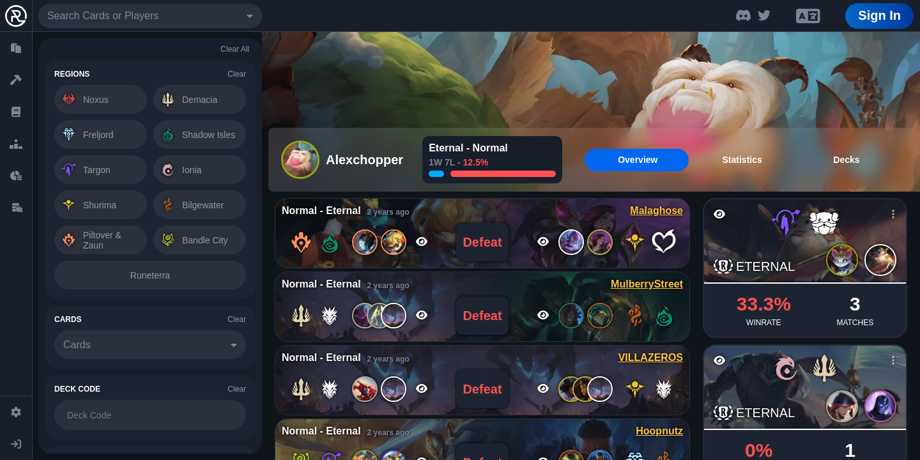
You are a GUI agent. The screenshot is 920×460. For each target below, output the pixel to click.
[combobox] (150, 16)
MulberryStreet (647, 284)
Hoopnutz (659, 430)
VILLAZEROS (650, 357)
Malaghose (656, 210)
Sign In (879, 15)
